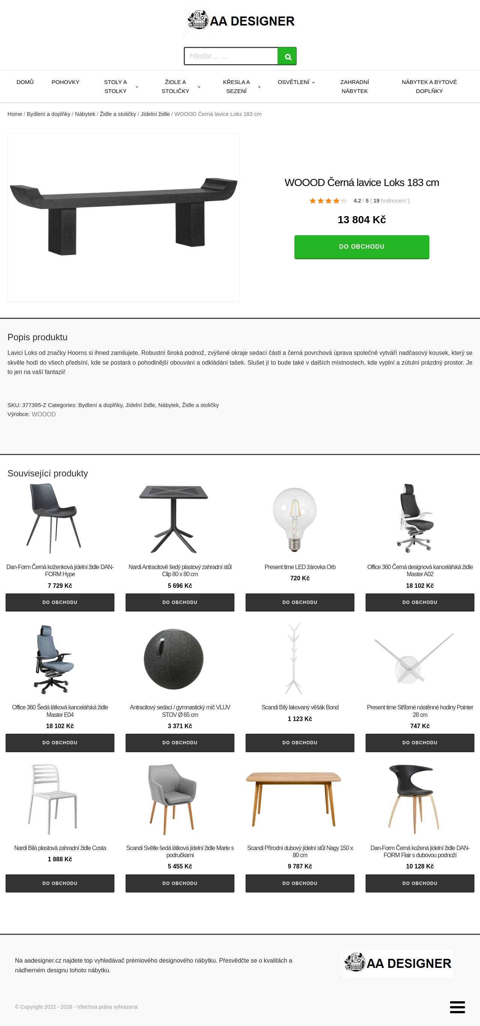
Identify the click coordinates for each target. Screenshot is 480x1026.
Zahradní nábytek (354, 86)
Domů (25, 82)
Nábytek (85, 114)
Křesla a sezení (236, 86)
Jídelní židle (155, 114)
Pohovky (66, 82)
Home (15, 114)
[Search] (287, 56)
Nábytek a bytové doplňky (429, 86)
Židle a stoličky (175, 86)
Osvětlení (293, 82)
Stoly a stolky (115, 86)
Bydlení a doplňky (48, 114)
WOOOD (44, 414)
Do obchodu (361, 246)
